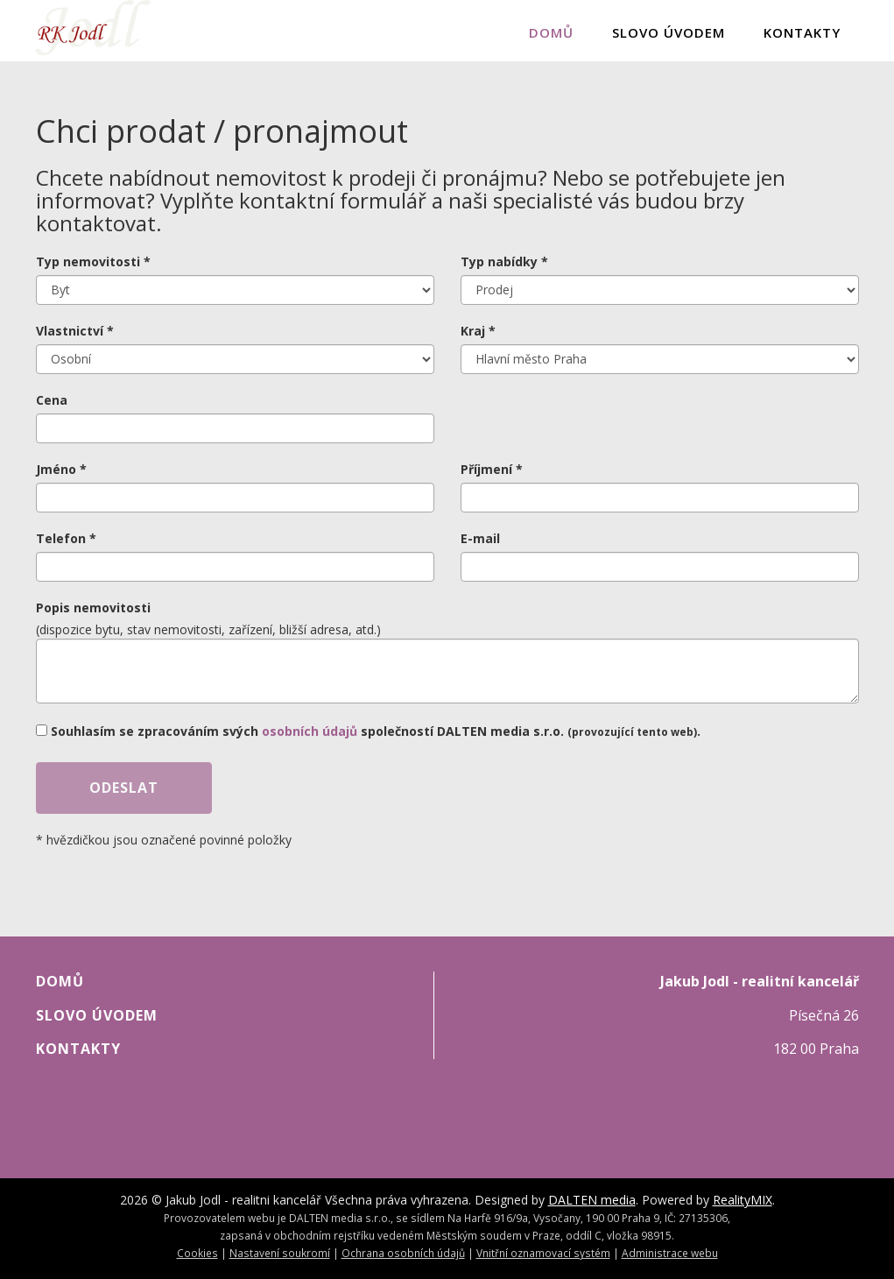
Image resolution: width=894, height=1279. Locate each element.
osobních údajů (309, 731)
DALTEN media (592, 1199)
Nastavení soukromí (279, 1253)
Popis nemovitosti (93, 607)
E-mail (480, 538)
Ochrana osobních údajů (403, 1253)
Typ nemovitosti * (93, 261)
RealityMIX (742, 1199)
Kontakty (802, 32)
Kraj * (478, 330)
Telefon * (66, 538)
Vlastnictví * (75, 330)
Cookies (197, 1253)
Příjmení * (492, 469)
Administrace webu (670, 1253)
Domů (551, 32)
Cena (51, 400)
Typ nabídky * (504, 261)
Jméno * (61, 469)
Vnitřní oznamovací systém (543, 1253)
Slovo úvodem (668, 32)
